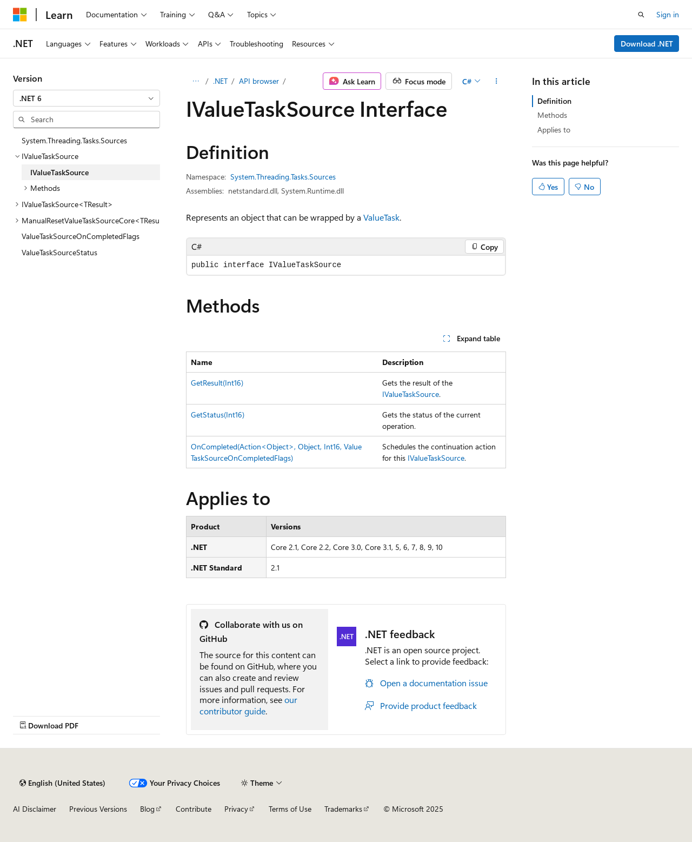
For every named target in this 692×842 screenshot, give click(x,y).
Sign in (667, 14)
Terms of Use (290, 809)
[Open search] (641, 14)
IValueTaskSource (410, 394)
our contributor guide (248, 705)
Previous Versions (98, 809)
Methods (552, 115)
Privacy (236, 809)
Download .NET (647, 43)
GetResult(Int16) (217, 382)
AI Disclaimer (34, 809)
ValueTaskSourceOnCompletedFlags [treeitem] (80, 236)
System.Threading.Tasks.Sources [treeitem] (74, 140)
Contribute (193, 809)
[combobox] (86, 98)
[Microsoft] (20, 15)
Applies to (553, 129)
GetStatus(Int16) (217, 414)
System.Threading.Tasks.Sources (283, 176)
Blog (147, 809)
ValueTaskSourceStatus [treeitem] (59, 252)
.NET (220, 81)
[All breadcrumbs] (195, 81)
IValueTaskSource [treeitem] (59, 172)
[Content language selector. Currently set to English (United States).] (62, 783)
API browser (259, 81)
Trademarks (343, 809)
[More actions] (496, 81)
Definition (554, 101)
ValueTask (381, 217)
